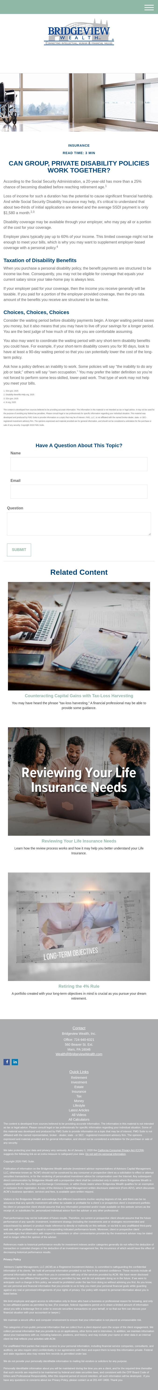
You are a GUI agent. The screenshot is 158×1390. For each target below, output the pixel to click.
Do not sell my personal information (105, 1154)
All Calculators (78, 1119)
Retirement (79, 1077)
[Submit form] (19, 550)
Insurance (79, 1091)
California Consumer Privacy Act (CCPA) (121, 1150)
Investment (79, 1082)
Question (15, 508)
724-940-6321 (79, 66)
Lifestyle (79, 1105)
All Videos (79, 1115)
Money (79, 1101)
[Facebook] (81, 55)
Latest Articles (79, 1110)
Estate (79, 1087)
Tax (79, 1096)
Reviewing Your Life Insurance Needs (79, 841)
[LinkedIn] (75, 55)
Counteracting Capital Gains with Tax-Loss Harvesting (79, 695)
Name (16, 453)
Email (16, 481)
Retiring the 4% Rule (78, 986)
